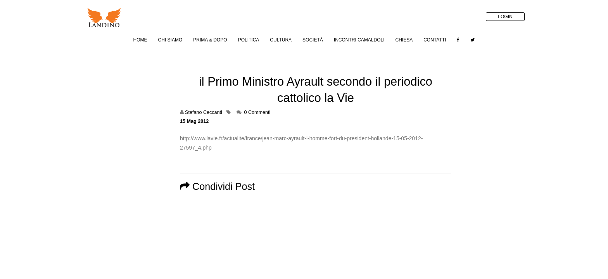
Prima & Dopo (210, 40)
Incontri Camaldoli (359, 40)
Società (312, 40)
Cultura (281, 40)
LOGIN (505, 16)
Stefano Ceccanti (203, 112)
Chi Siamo (170, 40)
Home (140, 40)
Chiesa (404, 40)
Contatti (434, 40)
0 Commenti (257, 112)
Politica (248, 40)
